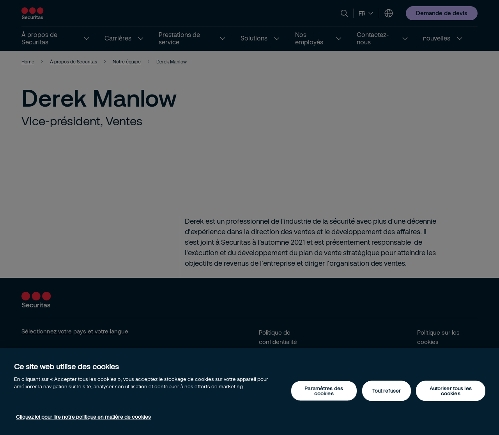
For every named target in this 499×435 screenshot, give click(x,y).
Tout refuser (386, 391)
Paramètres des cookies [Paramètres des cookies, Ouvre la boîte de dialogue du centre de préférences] (323, 390)
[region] (249, 391)
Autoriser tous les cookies (451, 390)
